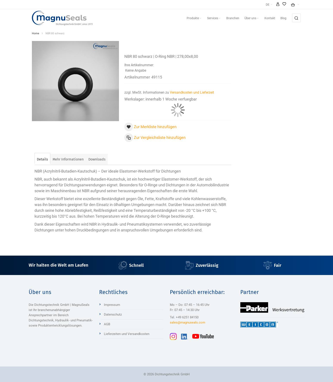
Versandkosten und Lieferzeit (192, 92)
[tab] (42, 159)
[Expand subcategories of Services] (219, 18)
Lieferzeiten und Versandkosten (126, 334)
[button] (278, 4)
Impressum (112, 305)
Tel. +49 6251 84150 (184, 317)
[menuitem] (194, 18)
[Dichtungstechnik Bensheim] (62, 18)
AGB (107, 324)
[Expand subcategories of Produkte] (200, 18)
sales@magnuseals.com (187, 322)
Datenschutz (113, 314)
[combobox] (296, 18)
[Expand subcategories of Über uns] (257, 18)
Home (35, 33)
